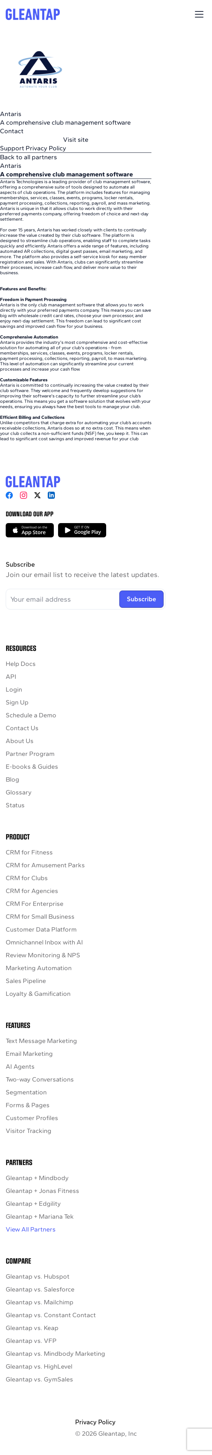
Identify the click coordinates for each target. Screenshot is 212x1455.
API (11, 677)
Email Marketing (29, 1054)
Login (14, 689)
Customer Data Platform (41, 929)
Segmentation (26, 1092)
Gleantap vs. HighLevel (39, 1366)
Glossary (19, 792)
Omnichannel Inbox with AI (44, 942)
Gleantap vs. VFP (31, 1341)
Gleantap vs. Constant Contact (51, 1315)
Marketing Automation (39, 968)
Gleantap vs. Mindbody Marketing (55, 1354)
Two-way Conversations (40, 1079)
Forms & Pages (28, 1105)
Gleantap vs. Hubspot (37, 1276)
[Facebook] (9, 495)
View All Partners (31, 1229)
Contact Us (22, 728)
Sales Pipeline (26, 981)
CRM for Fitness (29, 852)
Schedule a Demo (31, 715)
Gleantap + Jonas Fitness (42, 1191)
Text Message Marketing (41, 1041)
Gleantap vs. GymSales (39, 1379)
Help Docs (21, 664)
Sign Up (17, 702)
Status (15, 805)
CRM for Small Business (40, 916)
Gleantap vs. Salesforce (40, 1289)
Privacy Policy (46, 148)
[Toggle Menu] (199, 14)
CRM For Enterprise (34, 904)
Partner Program (30, 754)
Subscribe (141, 599)
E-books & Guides (32, 767)
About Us (19, 741)
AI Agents (20, 1066)
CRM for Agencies (32, 891)
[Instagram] (23, 495)
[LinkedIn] (51, 495)
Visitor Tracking (28, 1131)
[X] (37, 495)
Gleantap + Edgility (33, 1204)
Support (12, 148)
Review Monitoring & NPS (43, 955)
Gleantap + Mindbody (37, 1178)
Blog (12, 779)
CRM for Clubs (27, 878)
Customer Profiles (32, 1118)
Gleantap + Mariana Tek (40, 1216)
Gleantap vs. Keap (32, 1328)
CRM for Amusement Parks (45, 865)
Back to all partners (28, 157)
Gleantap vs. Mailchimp (39, 1302)
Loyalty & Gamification (38, 994)
